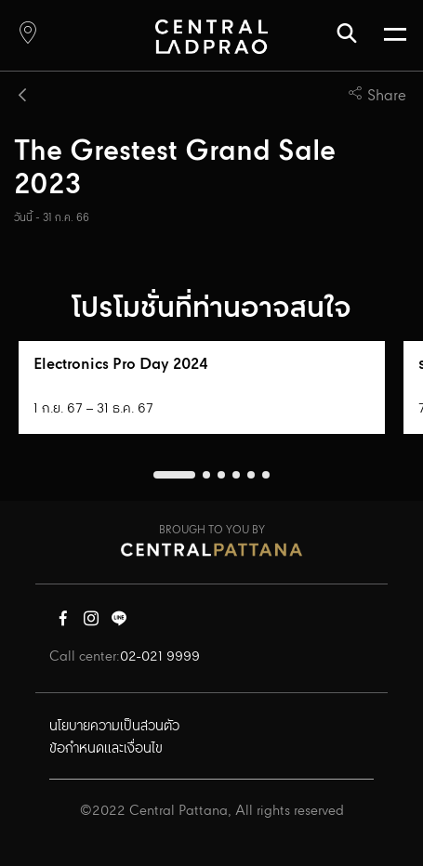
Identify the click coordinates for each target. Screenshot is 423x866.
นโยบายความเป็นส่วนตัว (114, 726)
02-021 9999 (160, 657)
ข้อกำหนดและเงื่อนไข (106, 749)
